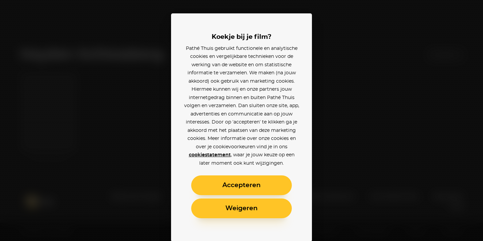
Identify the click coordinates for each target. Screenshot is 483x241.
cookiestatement (210, 155)
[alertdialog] (241, 120)
